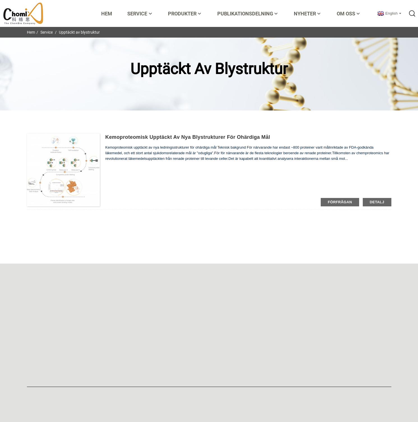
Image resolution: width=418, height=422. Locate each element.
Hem (106, 14)
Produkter (185, 14)
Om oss (349, 14)
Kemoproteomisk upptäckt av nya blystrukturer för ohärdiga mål (187, 137)
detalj (377, 202)
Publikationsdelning (248, 14)
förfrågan (340, 202)
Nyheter (308, 14)
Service (140, 14)
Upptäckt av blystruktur (79, 32)
